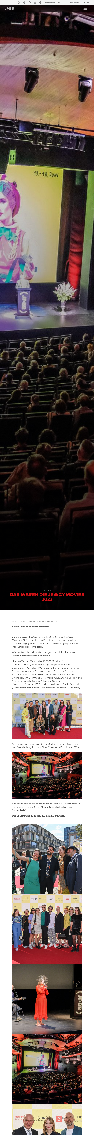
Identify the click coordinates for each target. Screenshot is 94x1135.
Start (14, 622)
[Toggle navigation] (85, 8)
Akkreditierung (73, 3)
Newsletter (50, 3)
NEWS (22, 622)
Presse (61, 3)
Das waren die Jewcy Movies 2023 (43, 622)
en (88, 3)
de (84, 3)
